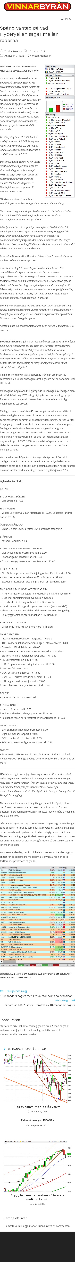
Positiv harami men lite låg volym (37, 1107)
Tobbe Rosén (12, 51)
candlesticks (30, 974)
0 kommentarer (41, 55)
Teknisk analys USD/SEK (37, 1120)
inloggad (25, 1226)
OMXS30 (59, 974)
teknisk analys (23, 977)
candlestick (16, 974)
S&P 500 (68, 974)
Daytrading (49, 974)
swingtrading (7, 977)
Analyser (10, 55)
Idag (21, 55)
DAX (40, 974)
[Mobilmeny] (66, 18)
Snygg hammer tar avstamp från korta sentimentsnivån (37, 1197)
